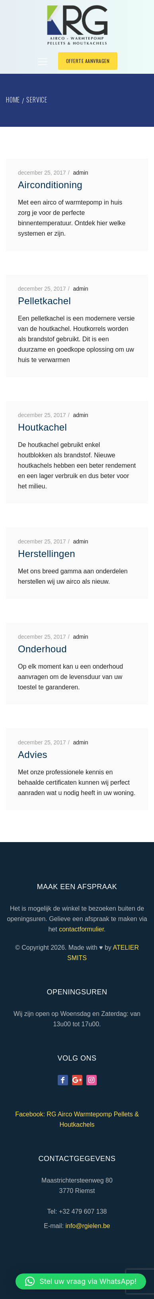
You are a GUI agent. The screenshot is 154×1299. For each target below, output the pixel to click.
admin (80, 172)
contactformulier (81, 929)
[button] (81, 1281)
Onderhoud (42, 649)
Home (13, 99)
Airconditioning (50, 184)
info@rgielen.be (87, 1225)
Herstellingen (46, 553)
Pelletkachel (44, 300)
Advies (32, 754)
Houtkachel (42, 427)
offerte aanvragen (88, 60)
